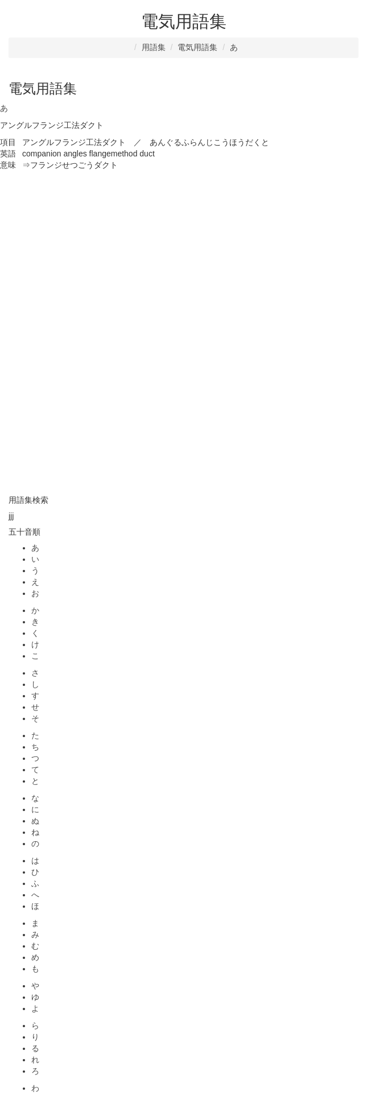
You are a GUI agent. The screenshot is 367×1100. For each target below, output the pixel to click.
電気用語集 (197, 47)
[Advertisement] (183, 250)
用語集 (154, 47)
